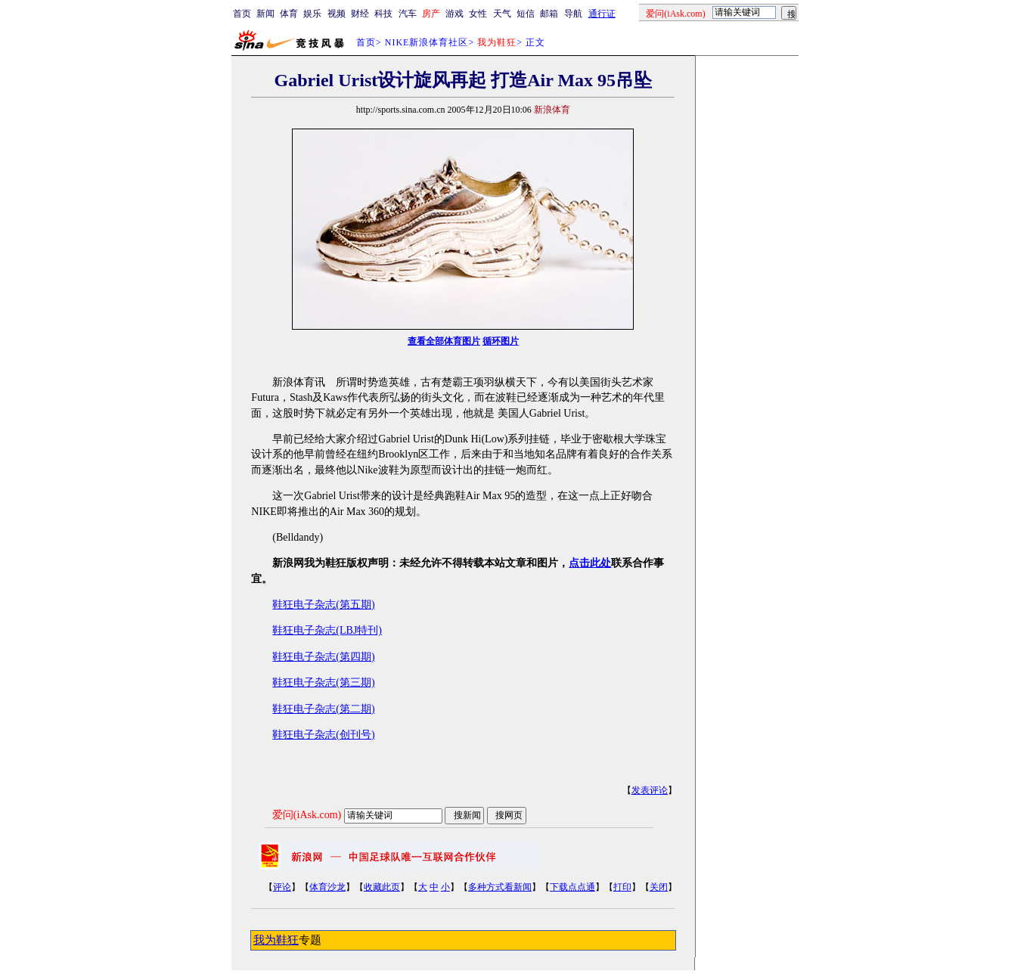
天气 (502, 13)
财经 (360, 13)
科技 (383, 13)
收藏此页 (382, 887)
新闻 (265, 13)
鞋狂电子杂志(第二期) (323, 709)
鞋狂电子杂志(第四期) (323, 656)
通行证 (602, 13)
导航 (573, 13)
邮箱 (549, 13)
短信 (526, 13)
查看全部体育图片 (444, 341)
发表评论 (649, 790)
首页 (242, 13)
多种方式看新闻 (500, 887)
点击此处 (590, 563)
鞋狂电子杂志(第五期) (323, 604)
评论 (282, 887)
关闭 (659, 887)
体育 (289, 13)
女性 (478, 13)
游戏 (454, 13)
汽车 (408, 13)
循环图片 (500, 341)
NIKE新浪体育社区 (427, 42)
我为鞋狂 (276, 940)
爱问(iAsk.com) (306, 814)
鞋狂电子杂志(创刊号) (323, 734)
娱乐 (312, 13)
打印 (622, 887)
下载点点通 (572, 887)
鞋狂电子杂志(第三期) (323, 682)
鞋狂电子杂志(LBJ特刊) (327, 630)
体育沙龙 (327, 887)
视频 (336, 13)
